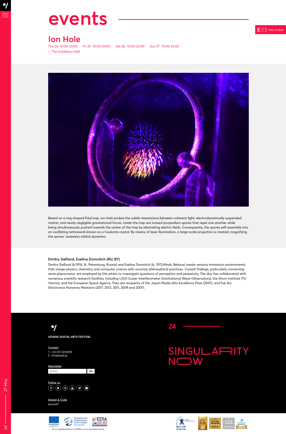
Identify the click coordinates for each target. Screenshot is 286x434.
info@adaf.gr (59, 355)
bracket (53, 404)
